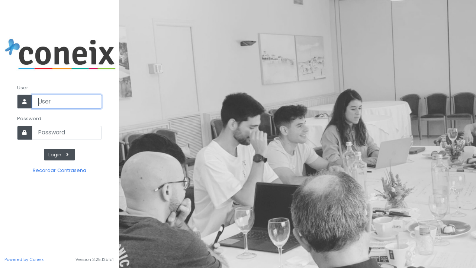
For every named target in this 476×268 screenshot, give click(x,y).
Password (29, 118)
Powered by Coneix (24, 259)
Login (59, 154)
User (22, 87)
